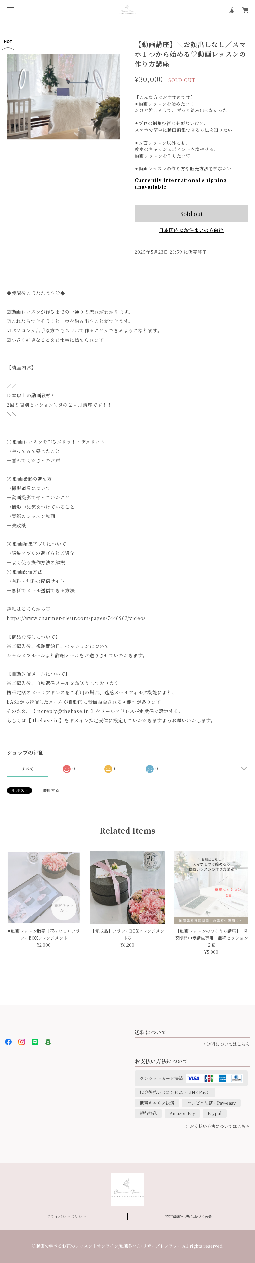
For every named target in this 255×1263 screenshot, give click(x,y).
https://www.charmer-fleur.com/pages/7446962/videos (76, 618)
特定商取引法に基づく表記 (189, 1216)
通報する (50, 790)
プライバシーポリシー (66, 1216)
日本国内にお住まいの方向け (191, 230)
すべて (28, 768)
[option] (64, 97)
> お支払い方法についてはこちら (218, 1126)
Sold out (191, 213)
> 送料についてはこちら (226, 1044)
